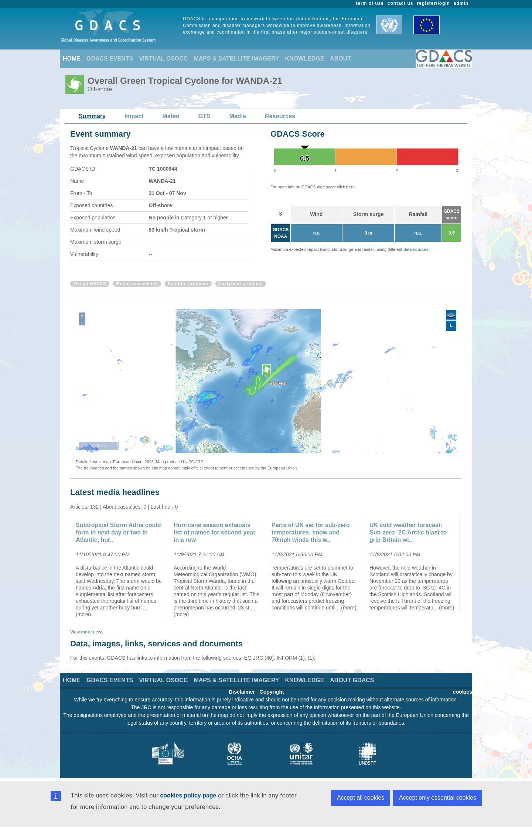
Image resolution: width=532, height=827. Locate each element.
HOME (72, 58)
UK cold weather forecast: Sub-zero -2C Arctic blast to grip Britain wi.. (408, 532)
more (86, 632)
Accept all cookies (360, 797)
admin (461, 3)
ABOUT (340, 58)
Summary (92, 116)
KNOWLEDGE (304, 58)
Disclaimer (242, 692)
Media (237, 116)
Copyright (272, 692)
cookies (462, 692)
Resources (280, 116)
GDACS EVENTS (109, 58)
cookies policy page (188, 795)
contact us (400, 3)
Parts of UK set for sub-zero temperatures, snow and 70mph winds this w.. (311, 532)
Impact (134, 116)
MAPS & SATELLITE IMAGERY (236, 58)
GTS (204, 116)
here (350, 187)
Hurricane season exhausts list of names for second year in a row (214, 532)
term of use (370, 3)
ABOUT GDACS (352, 680)
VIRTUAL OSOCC (163, 58)
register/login (433, 3)
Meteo (171, 116)
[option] (119, 566)
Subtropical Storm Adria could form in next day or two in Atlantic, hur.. (118, 532)
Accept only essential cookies (437, 797)
